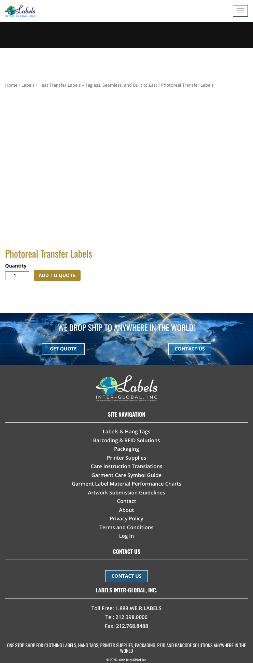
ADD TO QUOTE (57, 275)
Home (11, 85)
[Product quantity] (17, 275)
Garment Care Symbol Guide (126, 475)
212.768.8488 (132, 626)
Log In (126, 536)
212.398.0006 (131, 617)
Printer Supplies (126, 458)
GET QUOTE (63, 349)
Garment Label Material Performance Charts (126, 483)
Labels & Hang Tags (127, 431)
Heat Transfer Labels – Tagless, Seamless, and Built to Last (98, 85)
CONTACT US (190, 349)
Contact (126, 501)
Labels (28, 85)
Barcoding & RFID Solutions (126, 440)
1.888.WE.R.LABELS (138, 608)
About (126, 510)
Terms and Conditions (126, 527)
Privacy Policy (126, 518)
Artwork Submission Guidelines (126, 492)
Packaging (126, 449)
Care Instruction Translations (126, 466)
